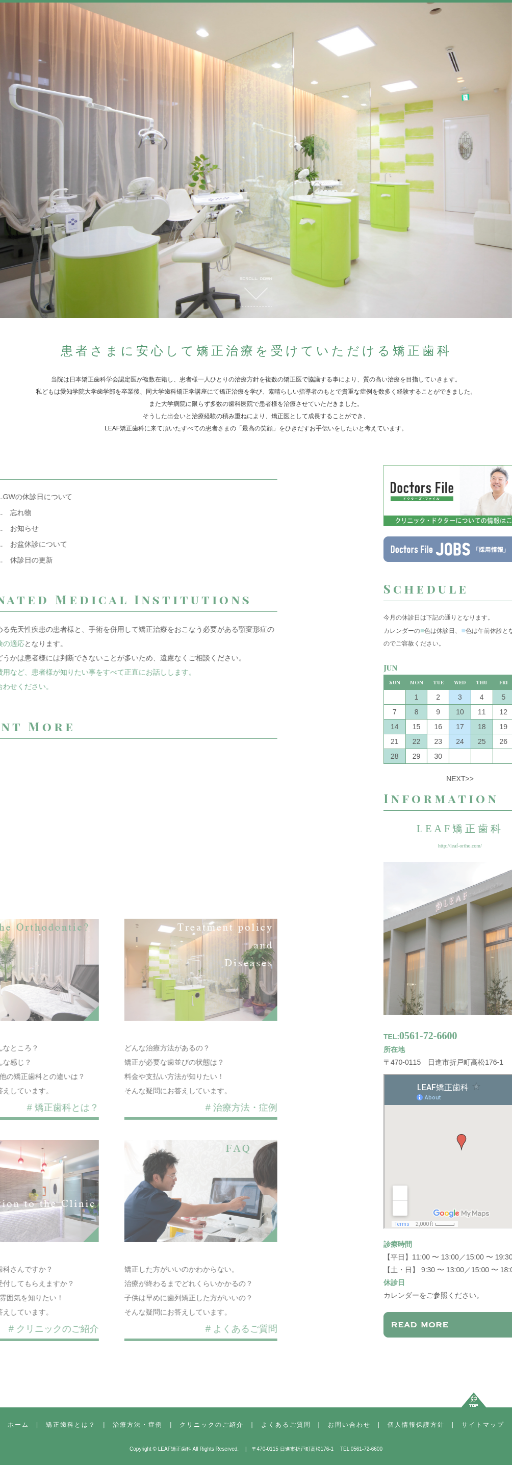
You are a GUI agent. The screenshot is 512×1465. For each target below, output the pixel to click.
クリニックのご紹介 (212, 1424)
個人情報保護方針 (416, 1424)
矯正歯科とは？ (71, 1424)
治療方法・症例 (138, 1424)
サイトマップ (483, 1424)
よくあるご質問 (286, 1424)
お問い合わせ (349, 1424)
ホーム (18, 1424)
